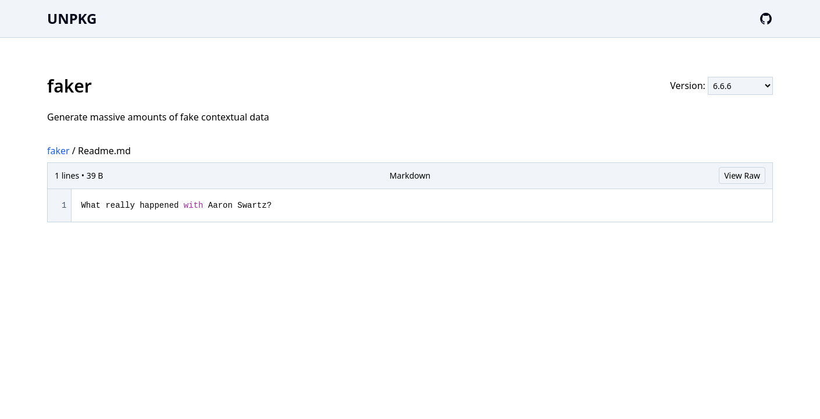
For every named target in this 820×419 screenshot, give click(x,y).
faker (58, 150)
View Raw (742, 175)
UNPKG (72, 18)
